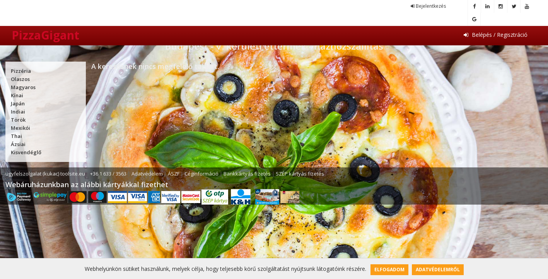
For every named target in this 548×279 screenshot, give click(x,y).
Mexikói (20, 127)
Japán (18, 103)
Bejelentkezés (428, 6)
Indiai (18, 111)
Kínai (17, 95)
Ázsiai (18, 144)
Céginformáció (201, 173)
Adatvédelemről (438, 269)
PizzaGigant (45, 35)
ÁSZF (173, 173)
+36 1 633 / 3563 (108, 173)
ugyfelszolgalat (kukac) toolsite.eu (45, 173)
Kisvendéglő (26, 152)
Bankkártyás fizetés (247, 173)
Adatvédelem (147, 173)
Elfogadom (389, 269)
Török (18, 119)
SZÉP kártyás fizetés (300, 173)
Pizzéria (21, 70)
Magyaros (23, 87)
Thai (16, 136)
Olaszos (20, 79)
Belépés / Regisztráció (496, 34)
